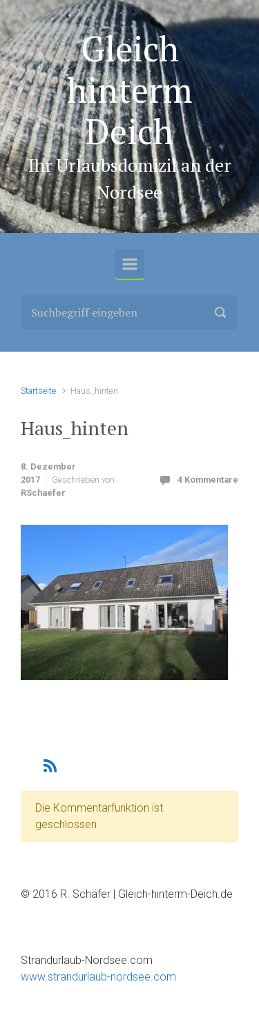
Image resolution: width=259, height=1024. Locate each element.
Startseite (38, 390)
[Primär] (129, 264)
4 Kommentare (208, 479)
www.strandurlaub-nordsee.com (98, 976)
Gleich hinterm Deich (130, 90)
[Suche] (129, 312)
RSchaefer (43, 493)
